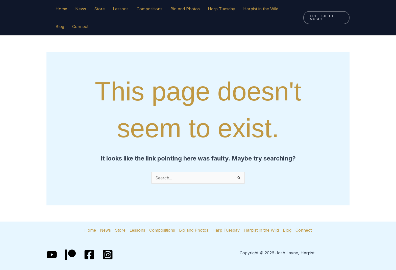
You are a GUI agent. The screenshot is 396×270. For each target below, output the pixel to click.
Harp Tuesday (221, 8)
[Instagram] (108, 254)
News (80, 8)
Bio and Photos (185, 8)
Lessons (121, 8)
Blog (60, 26)
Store (99, 8)
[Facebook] (89, 254)
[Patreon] (70, 254)
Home (61, 8)
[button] (326, 17)
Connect (80, 26)
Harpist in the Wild (260, 8)
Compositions (149, 8)
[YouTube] (51, 254)
